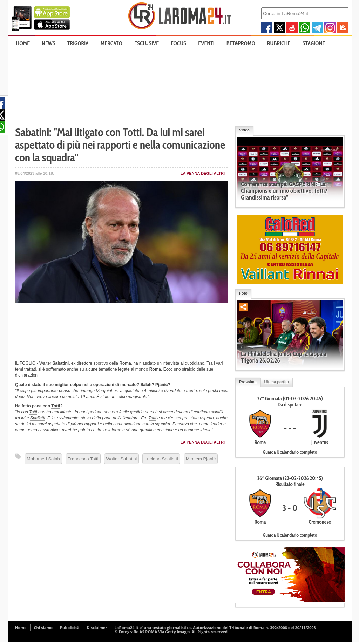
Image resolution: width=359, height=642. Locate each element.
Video (244, 130)
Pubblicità (69, 627)
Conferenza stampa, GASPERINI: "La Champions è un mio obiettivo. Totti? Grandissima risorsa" (284, 190)
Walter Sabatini (121, 458)
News (48, 43)
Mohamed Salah (43, 458)
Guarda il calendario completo (290, 452)
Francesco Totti (83, 458)
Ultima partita (276, 382)
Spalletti (37, 417)
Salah (145, 384)
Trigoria (78, 43)
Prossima (248, 382)
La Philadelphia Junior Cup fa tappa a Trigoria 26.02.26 (283, 357)
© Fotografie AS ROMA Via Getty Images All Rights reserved (171, 631)
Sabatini (60, 363)
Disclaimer (97, 627)
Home (23, 43)
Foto (243, 293)
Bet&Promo (240, 43)
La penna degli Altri (203, 173)
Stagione (314, 43)
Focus (178, 43)
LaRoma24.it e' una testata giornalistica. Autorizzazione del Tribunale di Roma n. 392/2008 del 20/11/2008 (215, 627)
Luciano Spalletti (161, 458)
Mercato (111, 43)
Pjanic (161, 384)
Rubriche (279, 43)
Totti (55, 406)
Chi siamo (43, 627)
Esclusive (146, 43)
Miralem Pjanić (201, 458)
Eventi (206, 43)
